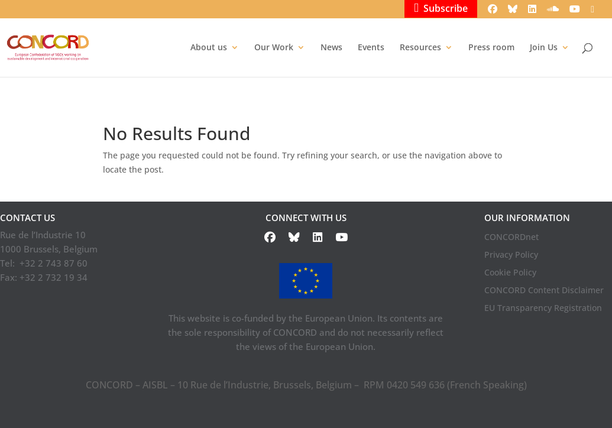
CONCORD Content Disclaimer (544, 291)
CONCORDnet (511, 237)
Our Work (273, 48)
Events (371, 48)
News (331, 48)
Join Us (544, 48)
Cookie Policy (510, 273)
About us (208, 48)
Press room (491, 48)
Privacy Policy (511, 255)
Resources (420, 48)
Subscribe (441, 8)
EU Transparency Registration (543, 308)
